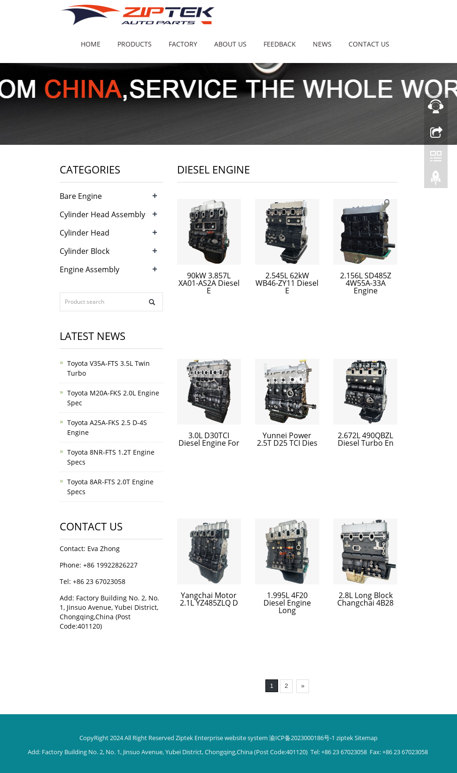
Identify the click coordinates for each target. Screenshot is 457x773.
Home (91, 43)
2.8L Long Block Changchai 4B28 (365, 599)
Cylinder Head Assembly (102, 214)
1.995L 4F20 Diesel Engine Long (287, 602)
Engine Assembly (89, 269)
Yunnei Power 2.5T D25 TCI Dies (287, 439)
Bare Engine (81, 196)
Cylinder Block (84, 251)
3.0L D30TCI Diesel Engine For (209, 439)
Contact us (369, 43)
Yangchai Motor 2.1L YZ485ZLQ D (209, 599)
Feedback (279, 43)
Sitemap (366, 738)
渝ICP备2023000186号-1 (302, 738)
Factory (183, 43)
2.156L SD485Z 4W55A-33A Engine (365, 283)
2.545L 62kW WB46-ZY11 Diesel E (287, 283)
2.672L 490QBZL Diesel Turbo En (366, 439)
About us (230, 43)
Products (134, 43)
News (322, 43)
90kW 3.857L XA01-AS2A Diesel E (209, 283)
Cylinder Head (84, 233)
